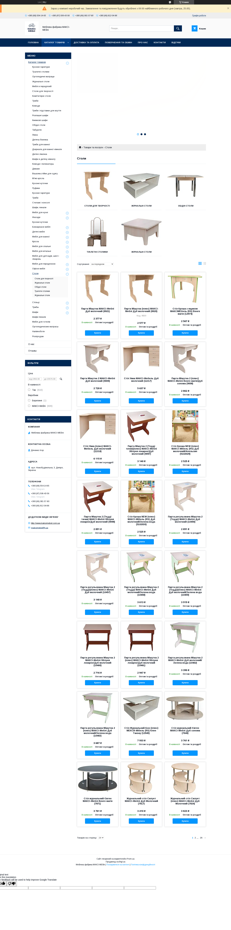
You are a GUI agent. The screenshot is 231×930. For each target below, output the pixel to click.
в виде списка (204, 264)
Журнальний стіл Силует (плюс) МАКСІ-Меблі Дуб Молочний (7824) (185, 801)
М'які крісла (38, 178)
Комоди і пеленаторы (43, 164)
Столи (35, 273)
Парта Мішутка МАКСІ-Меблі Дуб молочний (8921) (97, 310)
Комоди (36, 106)
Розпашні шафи (40, 115)
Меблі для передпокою (44, 264)
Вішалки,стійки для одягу (45, 173)
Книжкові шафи (39, 120)
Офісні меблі (38, 268)
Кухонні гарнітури (41, 67)
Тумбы (35, 307)
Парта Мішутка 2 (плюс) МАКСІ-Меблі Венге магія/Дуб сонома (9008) (185, 381)
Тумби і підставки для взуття (46, 110)
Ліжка (35, 135)
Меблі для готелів (41, 322)
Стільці (35, 302)
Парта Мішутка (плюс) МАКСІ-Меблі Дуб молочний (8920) (141, 310)
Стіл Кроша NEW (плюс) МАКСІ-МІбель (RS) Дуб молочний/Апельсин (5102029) (185, 450)
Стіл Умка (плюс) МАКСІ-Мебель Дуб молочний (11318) (97, 449)
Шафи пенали (39, 317)
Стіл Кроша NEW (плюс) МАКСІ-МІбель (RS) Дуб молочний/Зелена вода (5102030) (141, 520)
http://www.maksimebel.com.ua (45, 523)
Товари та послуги (93, 147)
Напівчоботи (38, 331)
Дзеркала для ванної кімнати (47, 149)
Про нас (143, 42)
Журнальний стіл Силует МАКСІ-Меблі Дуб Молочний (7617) (141, 801)
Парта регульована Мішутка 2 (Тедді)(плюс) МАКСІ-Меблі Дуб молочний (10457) (97, 590)
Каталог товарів (54, 42)
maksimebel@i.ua (39, 527)
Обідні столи (185, 206)
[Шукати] (178, 28)
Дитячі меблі (38, 231)
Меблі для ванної (41, 236)
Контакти (160, 42)
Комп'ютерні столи (41, 96)
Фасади (36, 217)
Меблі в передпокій (41, 86)
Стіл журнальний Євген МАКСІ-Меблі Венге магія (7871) (97, 801)
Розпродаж (38, 336)
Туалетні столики (97, 252)
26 (201, 838)
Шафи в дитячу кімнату (44, 159)
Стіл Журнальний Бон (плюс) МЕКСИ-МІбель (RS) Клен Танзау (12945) (141, 730)
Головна (33, 42)
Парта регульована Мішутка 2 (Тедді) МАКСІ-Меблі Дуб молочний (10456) (185, 519)
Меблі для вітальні (41, 251)
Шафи (35, 312)
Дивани (36, 168)
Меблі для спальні (41, 246)
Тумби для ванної (41, 144)
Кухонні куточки (40, 183)
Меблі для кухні (40, 212)
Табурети (37, 130)
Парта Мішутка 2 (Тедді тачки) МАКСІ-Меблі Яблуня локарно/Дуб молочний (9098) (97, 519)
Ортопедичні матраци (43, 76)
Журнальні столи (141, 206)
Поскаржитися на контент (117, 865)
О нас (31, 344)
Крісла (35, 241)
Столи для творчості (97, 206)
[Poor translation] (12, 883)
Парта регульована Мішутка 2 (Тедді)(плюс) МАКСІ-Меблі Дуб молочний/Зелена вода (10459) (185, 591)
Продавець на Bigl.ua (115, 862)
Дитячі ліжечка (39, 154)
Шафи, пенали (39, 207)
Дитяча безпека (40, 139)
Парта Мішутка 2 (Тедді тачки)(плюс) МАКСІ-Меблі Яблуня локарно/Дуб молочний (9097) (141, 450)
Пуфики (36, 188)
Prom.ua (130, 859)
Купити (97, 333)
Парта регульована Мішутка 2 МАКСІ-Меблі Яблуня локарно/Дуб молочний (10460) (97, 661)
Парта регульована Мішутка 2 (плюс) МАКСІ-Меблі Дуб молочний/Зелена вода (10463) (97, 732)
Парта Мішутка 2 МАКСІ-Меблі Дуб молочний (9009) (97, 379)
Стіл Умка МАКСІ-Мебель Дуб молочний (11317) (141, 379)
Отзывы (32, 350)
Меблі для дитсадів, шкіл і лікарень (45, 257)
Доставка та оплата (86, 42)
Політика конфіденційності (143, 865)
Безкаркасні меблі (41, 227)
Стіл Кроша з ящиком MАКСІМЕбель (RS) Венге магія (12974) (185, 311)
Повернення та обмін (118, 42)
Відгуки (176, 42)
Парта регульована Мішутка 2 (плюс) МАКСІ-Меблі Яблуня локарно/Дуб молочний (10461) (141, 661)
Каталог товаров (37, 62)
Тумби (35, 101)
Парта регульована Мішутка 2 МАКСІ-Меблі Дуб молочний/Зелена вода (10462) (185, 660)
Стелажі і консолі (41, 202)
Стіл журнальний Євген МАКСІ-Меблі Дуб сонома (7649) (185, 730)
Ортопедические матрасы (45, 326)
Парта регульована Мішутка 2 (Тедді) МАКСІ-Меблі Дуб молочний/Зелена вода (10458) (141, 591)
